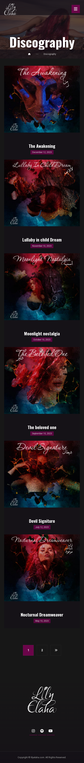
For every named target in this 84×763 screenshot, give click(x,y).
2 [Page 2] (42, 650)
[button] (33, 731)
